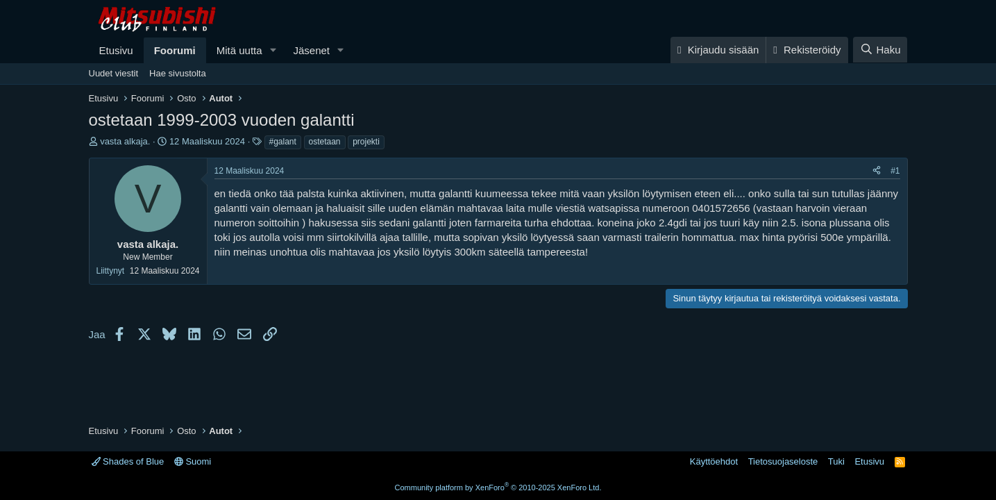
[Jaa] (877, 171)
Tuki (836, 461)
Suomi (192, 461)
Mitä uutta (239, 50)
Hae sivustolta (177, 73)
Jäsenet (311, 50)
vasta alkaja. (125, 141)
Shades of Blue (128, 461)
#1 (895, 171)
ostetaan (325, 142)
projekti (366, 142)
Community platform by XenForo (498, 487)
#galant (282, 142)
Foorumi (175, 50)
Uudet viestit (114, 73)
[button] (272, 50)
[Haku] (880, 49)
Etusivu (116, 50)
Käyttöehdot (714, 461)
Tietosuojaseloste (783, 461)
